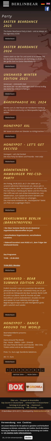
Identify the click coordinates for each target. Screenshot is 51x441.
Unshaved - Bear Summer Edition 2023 (24, 280)
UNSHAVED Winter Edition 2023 (20, 76)
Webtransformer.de (41, 411)
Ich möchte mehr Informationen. (18, 433)
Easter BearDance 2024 (21, 49)
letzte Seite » (32, 374)
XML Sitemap (31, 407)
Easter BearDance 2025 (21, 23)
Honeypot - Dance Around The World (22, 325)
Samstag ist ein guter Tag (19, 405)
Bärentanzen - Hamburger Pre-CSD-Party (23, 174)
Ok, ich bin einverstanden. (12, 438)
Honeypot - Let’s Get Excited (24, 146)
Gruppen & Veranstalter (29, 400)
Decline (28, 438)
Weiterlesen (10, 38)
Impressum (35, 405)
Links (41, 407)
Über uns (14, 400)
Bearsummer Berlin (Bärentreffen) (22, 220)
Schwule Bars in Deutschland (37, 403)
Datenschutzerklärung (15, 407)
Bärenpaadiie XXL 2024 (25, 102)
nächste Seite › (19, 374)
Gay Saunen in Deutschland (12, 403)
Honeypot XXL (17, 126)
